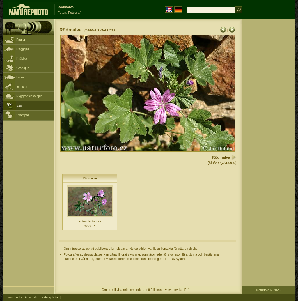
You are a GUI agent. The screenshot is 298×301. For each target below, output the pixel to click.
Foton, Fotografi (26, 297)
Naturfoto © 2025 (268, 290)
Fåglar (20, 39)
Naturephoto (49, 297)
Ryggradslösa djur (29, 96)
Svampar (22, 115)
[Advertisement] (268, 112)
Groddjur (22, 68)
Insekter (22, 86)
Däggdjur (22, 49)
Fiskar (20, 77)
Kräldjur (21, 58)
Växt (19, 105)
